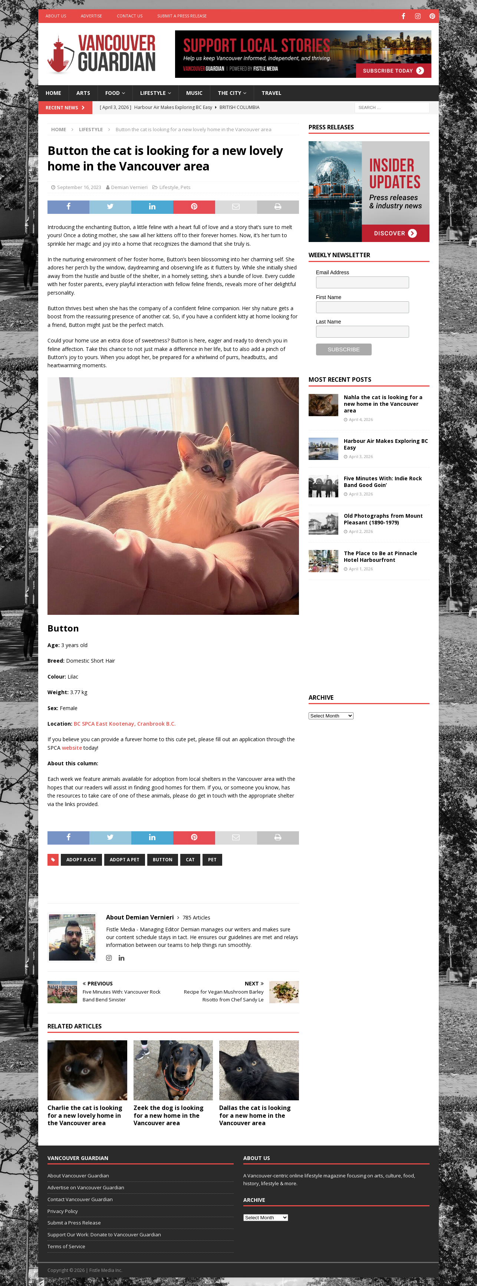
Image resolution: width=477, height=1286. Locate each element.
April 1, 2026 (361, 568)
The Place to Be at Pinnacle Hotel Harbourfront (380, 556)
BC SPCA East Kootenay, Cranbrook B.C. (125, 722)
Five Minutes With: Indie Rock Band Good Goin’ (383, 481)
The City (229, 92)
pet (212, 859)
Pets (186, 186)
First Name (328, 296)
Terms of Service (66, 1245)
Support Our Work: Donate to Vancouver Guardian (104, 1233)
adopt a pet (124, 859)
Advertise (91, 16)
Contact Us (129, 16)
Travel (271, 92)
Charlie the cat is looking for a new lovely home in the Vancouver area (84, 1115)
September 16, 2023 (79, 186)
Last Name (328, 321)
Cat (190, 859)
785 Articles (196, 916)
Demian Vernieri (129, 186)
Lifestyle (153, 92)
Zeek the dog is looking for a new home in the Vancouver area (169, 1115)
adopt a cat (81, 859)
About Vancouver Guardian (78, 1174)
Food (112, 92)
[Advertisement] (364, 635)
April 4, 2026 (361, 418)
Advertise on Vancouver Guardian (85, 1186)
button (162, 859)
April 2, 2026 (361, 530)
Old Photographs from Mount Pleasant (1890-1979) (383, 518)
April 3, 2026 (361, 455)
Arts (83, 92)
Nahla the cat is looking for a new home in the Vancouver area (383, 403)
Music (194, 92)
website (72, 746)
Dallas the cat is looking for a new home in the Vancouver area (255, 1115)
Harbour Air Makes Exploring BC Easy (386, 443)
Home (53, 92)
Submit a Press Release (182, 16)
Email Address (332, 272)
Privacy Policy (62, 1210)
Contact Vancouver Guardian (80, 1198)
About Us (56, 16)
